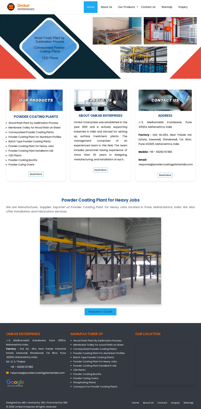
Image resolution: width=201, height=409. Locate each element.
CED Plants (79, 369)
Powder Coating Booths (87, 374)
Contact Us (148, 7)
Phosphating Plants (84, 382)
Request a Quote (100, 312)
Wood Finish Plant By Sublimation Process (97, 340)
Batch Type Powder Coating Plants (93, 357)
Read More (36, 174)
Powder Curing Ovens (85, 378)
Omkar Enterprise (25, 406)
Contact (162, 402)
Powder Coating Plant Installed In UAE (95, 365)
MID (24, 402)
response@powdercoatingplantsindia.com (166, 164)
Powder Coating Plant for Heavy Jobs (95, 361)
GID (43, 402)
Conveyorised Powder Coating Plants (95, 349)
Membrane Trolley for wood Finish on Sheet (98, 344)
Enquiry (183, 7)
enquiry (175, 402)
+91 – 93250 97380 (21, 367)
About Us (106, 7)
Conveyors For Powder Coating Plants (95, 386)
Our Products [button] (126, 7)
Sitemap (167, 7)
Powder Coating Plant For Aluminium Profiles (99, 353)
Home (90, 7)
